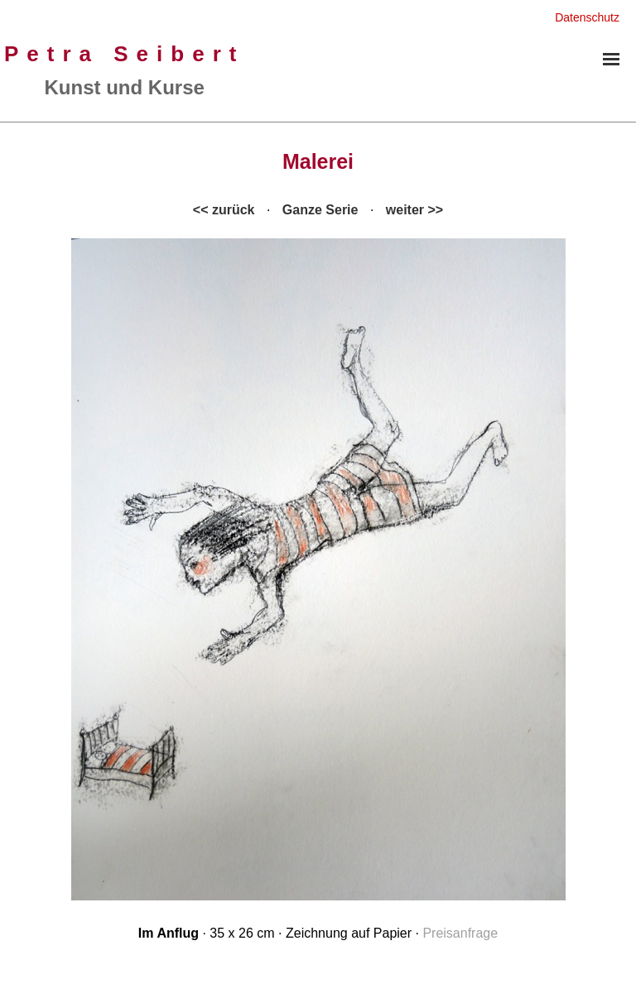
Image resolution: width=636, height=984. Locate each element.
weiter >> (414, 210)
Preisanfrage (460, 933)
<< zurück (224, 210)
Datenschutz (587, 17)
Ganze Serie (320, 210)
